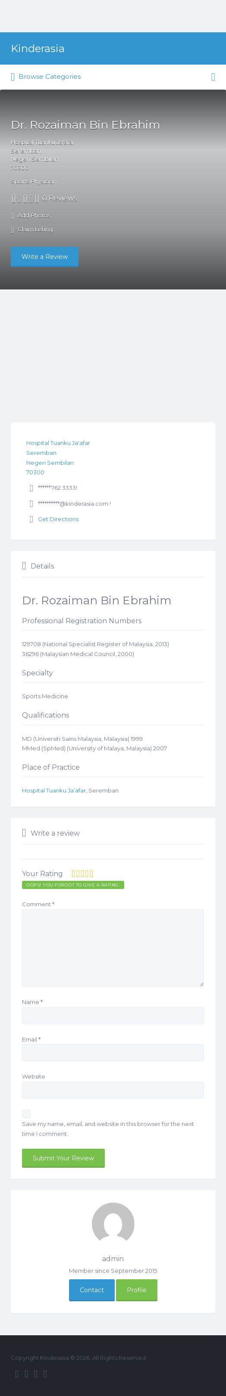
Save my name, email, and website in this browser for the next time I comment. (108, 1128)
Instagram (36, 1374)
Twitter (26, 1374)
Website (33, 1076)
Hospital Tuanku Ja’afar (54, 790)
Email (31, 1039)
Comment (38, 904)
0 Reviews (59, 198)
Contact (92, 1290)
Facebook (17, 1374)
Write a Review (45, 257)
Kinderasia (38, 48)
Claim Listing (32, 230)
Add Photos (30, 216)
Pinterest (45, 1374)
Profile (137, 1290)
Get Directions (58, 519)
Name (32, 1001)
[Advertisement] (113, 354)
